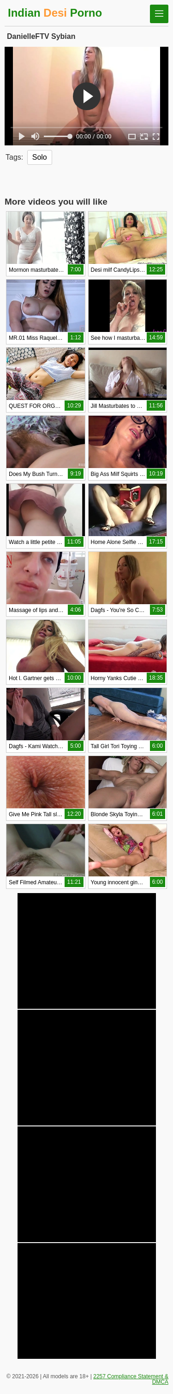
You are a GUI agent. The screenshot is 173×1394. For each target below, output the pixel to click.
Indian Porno (55, 12)
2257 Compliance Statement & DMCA (130, 1379)
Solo (39, 157)
